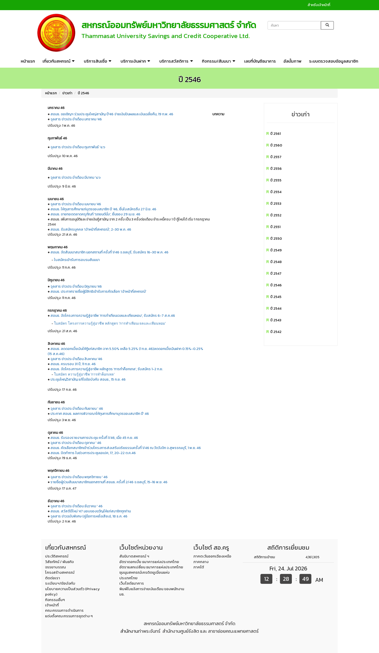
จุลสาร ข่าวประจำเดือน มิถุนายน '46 (76, 286)
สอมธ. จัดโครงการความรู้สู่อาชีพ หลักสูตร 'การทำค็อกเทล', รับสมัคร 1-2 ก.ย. (106, 369)
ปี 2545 (275, 297)
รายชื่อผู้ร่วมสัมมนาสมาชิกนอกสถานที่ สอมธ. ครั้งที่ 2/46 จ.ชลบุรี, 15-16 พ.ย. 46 (108, 482)
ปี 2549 (276, 250)
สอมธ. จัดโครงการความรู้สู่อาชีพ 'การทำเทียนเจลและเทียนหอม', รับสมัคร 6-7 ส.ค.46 (112, 315)
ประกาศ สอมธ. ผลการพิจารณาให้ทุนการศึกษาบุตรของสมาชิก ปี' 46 (99, 413)
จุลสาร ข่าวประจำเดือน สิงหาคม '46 (76, 359)
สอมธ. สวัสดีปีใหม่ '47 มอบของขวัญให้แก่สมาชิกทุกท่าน (90, 511)
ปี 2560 (276, 145)
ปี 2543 (275, 320)
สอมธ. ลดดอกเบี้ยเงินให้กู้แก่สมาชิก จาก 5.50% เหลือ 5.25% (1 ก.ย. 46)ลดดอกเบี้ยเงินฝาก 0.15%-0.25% (126, 348)
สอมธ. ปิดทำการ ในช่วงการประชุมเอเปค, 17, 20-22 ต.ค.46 (93, 453)
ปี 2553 (275, 203)
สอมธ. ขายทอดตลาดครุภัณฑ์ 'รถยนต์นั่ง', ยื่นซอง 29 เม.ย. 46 (95, 214)
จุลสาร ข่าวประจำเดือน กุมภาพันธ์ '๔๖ (77, 147)
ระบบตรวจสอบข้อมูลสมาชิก (333, 61)
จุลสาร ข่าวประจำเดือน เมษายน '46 (75, 204)
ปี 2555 (275, 180)
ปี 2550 (276, 238)
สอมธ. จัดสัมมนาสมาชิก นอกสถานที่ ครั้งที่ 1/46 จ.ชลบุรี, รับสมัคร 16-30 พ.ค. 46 (109, 252)
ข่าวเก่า (67, 93)
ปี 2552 (275, 215)
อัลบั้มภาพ (292, 61)
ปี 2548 (276, 262)
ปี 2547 (275, 273)
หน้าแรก (28, 61)
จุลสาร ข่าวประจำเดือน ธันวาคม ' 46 (76, 506)
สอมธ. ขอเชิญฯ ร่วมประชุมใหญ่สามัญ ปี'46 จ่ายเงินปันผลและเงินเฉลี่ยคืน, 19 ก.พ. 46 (111, 114)
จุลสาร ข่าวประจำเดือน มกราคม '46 (76, 119)
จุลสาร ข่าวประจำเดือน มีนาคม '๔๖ (75, 177)
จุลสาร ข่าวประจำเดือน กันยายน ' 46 (76, 408)
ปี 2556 (276, 168)
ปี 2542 (275, 331)
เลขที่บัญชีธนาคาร (260, 61)
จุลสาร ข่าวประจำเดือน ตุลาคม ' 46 (75, 442)
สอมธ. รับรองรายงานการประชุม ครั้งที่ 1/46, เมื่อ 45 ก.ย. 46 (94, 437)
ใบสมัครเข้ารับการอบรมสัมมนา (77, 260)
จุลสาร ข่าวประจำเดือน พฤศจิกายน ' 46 (79, 477)
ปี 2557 (275, 157)
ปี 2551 (275, 227)
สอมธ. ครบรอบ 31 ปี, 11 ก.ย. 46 (73, 364)
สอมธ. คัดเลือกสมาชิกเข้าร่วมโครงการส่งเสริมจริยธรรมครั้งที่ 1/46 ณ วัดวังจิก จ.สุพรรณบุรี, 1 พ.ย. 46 (125, 448)
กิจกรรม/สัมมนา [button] (219, 61)
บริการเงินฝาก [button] (136, 61)
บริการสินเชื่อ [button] (98, 61)
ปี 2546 (83, 93)
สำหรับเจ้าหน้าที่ (319, 5)
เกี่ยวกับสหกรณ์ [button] (59, 61)
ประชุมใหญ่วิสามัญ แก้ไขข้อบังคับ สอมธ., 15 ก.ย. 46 (88, 379)
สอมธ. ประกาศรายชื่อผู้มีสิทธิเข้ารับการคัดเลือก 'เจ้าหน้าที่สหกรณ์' (98, 291)
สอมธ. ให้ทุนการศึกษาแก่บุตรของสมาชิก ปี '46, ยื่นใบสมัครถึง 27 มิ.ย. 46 (103, 209)
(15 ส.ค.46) (56, 354)
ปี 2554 (275, 192)
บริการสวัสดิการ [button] (176, 61)
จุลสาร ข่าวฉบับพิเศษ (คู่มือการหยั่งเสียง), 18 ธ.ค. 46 (88, 516)
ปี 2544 (275, 308)
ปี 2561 (275, 133)
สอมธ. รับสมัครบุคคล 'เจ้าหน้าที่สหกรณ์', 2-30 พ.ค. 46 (90, 229)
